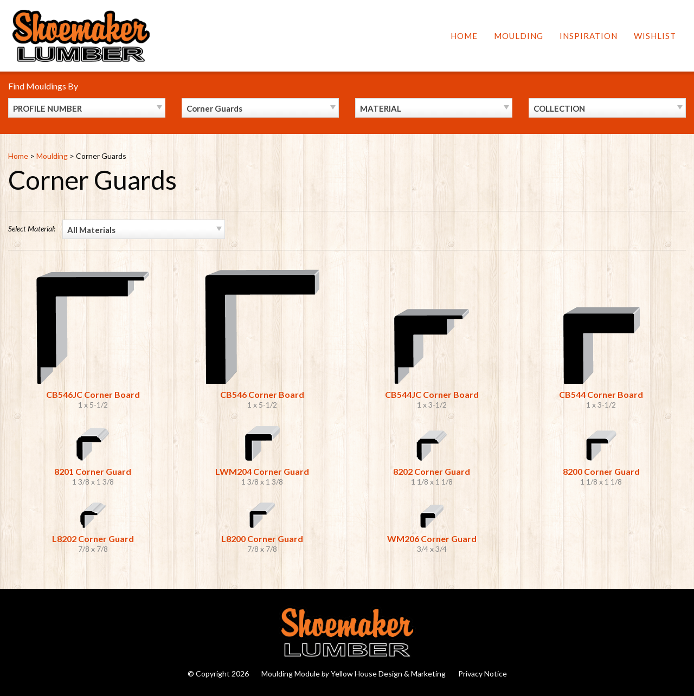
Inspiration (589, 36)
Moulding (518, 36)
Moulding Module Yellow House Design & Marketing (353, 673)
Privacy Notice (482, 673)
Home (464, 36)
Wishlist (655, 36)
